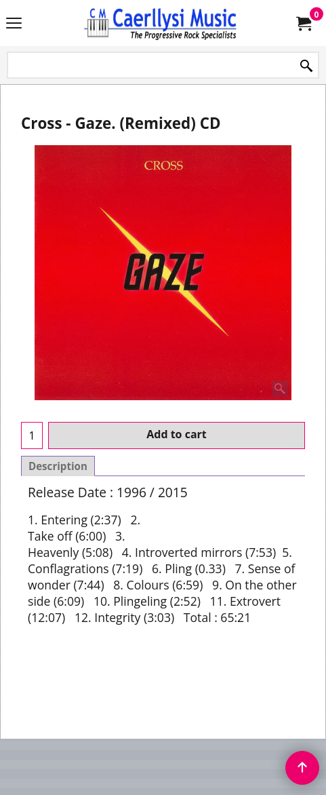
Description (57, 466)
